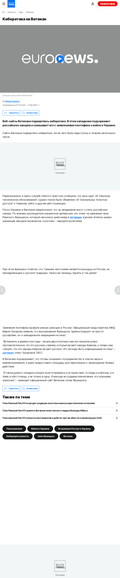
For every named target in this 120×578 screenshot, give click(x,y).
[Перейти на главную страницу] (11, 4)
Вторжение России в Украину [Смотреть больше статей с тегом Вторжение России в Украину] (74, 428)
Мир (21, 12)
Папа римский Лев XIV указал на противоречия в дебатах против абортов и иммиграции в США (52, 418)
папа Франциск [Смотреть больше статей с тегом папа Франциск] (46, 436)
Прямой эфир (107, 3)
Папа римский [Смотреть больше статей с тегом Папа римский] (14, 428)
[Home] (3, 12)
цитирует (8, 352)
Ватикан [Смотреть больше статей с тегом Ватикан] (67, 436)
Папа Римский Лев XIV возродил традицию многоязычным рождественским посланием (48, 403)
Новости (12, 12)
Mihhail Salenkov (12, 101)
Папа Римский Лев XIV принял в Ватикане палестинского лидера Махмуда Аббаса (45, 410)
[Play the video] (60, 59)
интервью (76, 217)
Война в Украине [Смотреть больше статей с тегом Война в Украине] (40, 428)
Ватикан (30, 12)
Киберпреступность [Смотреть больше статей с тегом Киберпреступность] (17, 436)
